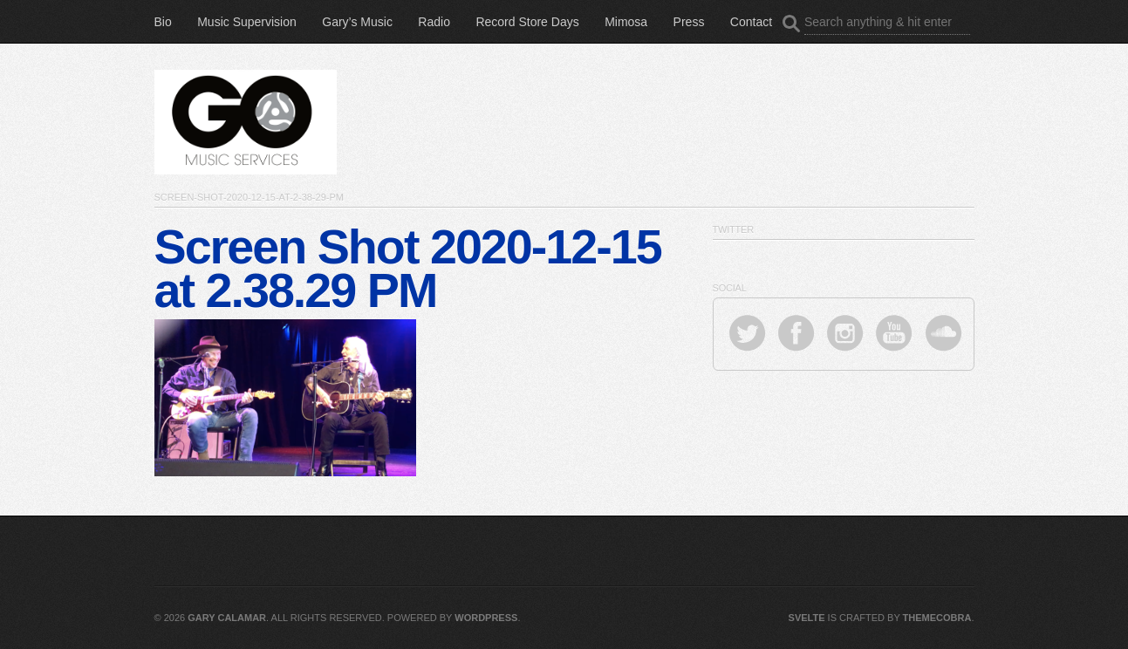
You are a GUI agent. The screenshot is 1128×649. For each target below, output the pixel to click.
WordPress (486, 617)
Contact (751, 22)
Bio (163, 22)
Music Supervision (247, 22)
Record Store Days (526, 22)
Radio (434, 22)
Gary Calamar (227, 617)
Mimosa (626, 22)
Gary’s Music (357, 22)
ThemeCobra (937, 617)
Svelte (807, 617)
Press (689, 22)
